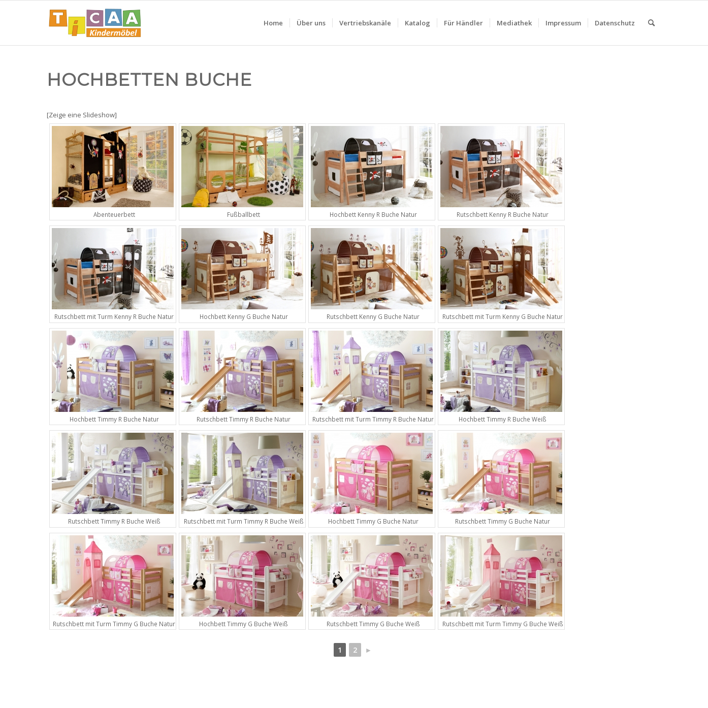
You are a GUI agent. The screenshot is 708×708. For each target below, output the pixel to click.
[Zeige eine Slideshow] (82, 114)
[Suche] (651, 23)
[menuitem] (273, 23)
